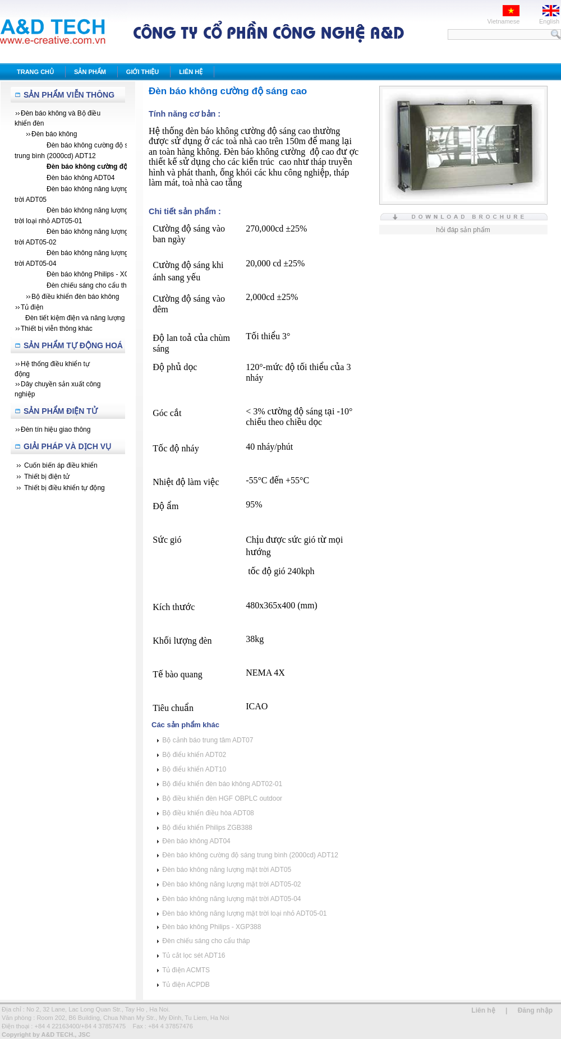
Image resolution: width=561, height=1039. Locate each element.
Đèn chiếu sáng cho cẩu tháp (206, 941)
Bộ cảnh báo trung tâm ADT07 (207, 740)
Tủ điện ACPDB (186, 985)
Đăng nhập (535, 1010)
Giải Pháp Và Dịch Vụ (67, 446)
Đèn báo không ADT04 (196, 841)
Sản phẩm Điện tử (61, 411)
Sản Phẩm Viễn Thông (69, 94)
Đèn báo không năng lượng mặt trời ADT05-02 (231, 884)
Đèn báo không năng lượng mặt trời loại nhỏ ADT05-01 (244, 913)
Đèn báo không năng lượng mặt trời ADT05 (226, 870)
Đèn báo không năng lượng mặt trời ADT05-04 (231, 899)
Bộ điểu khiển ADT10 (194, 769)
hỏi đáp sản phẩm (463, 230)
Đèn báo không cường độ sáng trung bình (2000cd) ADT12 (250, 855)
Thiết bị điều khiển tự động (64, 488)
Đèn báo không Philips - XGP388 (211, 927)
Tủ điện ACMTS (186, 970)
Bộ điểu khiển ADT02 (194, 755)
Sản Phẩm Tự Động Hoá (73, 345)
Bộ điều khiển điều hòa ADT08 (208, 813)
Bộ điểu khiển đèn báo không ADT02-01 (222, 784)
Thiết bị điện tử (47, 477)
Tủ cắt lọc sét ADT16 (193, 955)
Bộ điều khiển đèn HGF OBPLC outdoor (222, 798)
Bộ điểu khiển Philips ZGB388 (207, 828)
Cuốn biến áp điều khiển (61, 465)
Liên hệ (483, 1010)
